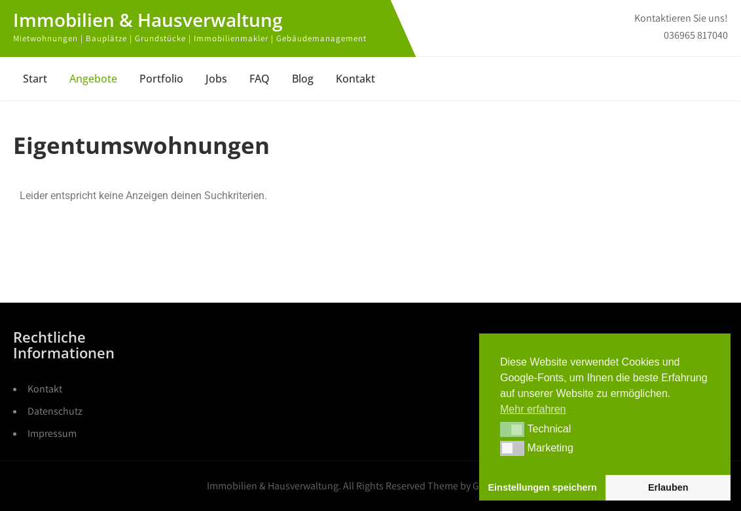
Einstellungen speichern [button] (542, 487)
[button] (512, 429)
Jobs (216, 78)
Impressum (52, 433)
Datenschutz (54, 411)
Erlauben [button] (668, 487)
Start (35, 78)
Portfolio (161, 78)
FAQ (259, 78)
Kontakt (355, 78)
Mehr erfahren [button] (533, 409)
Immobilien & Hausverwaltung (148, 19)
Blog (303, 78)
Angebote (93, 78)
